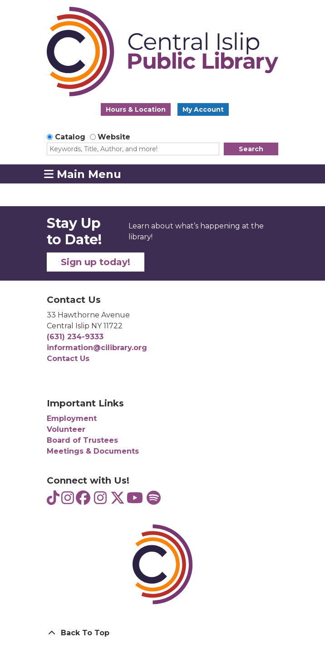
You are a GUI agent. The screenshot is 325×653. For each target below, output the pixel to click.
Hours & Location (136, 109)
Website (114, 137)
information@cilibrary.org (97, 347)
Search (251, 149)
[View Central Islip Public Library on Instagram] (100, 500)
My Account (203, 109)
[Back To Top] (162, 633)
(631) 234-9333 (75, 336)
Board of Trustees (82, 440)
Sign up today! (95, 262)
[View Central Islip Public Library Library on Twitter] (117, 500)
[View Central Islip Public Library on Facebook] (83, 500)
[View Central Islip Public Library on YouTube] (135, 500)
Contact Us (68, 358)
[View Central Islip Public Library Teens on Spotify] (154, 500)
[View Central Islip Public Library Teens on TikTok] (53, 500)
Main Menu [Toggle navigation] (82, 174)
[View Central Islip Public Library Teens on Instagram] (67, 500)
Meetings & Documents (93, 451)
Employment (72, 418)
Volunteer (66, 429)
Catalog (70, 137)
